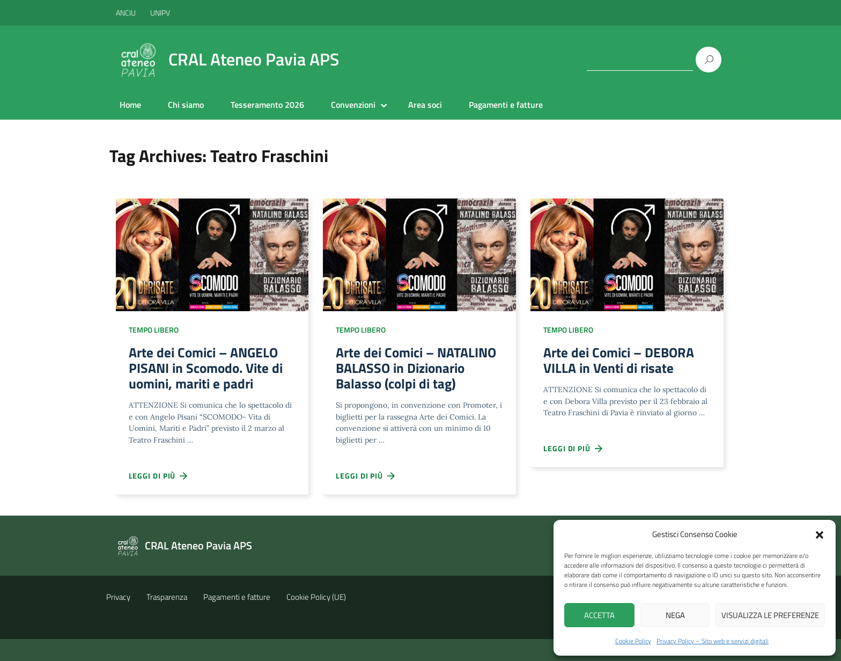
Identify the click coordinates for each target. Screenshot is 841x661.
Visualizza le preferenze (770, 615)
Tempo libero (154, 329)
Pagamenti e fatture (506, 104)
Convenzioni (353, 104)
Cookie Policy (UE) (316, 619)
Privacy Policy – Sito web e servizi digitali (712, 641)
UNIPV (160, 12)
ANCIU (126, 12)
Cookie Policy (633, 641)
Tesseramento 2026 (267, 104)
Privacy (118, 619)
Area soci (425, 104)
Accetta (599, 615)
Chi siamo (186, 104)
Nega (675, 615)
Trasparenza (166, 619)
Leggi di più (159, 481)
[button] (819, 533)
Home (130, 104)
